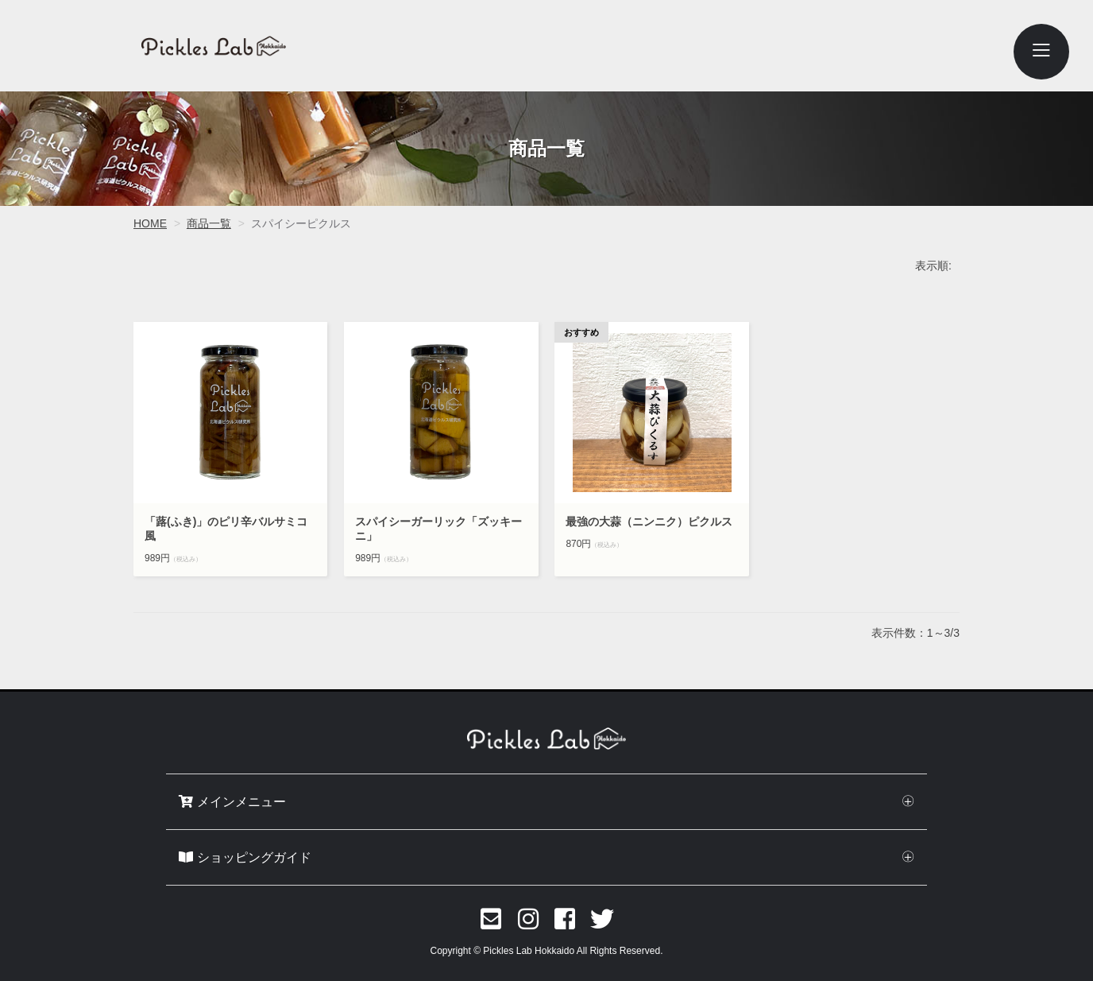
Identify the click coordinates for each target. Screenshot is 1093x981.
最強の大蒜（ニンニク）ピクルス (651, 521)
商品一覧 (209, 223)
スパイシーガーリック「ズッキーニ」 (438, 528)
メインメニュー (232, 801)
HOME (150, 223)
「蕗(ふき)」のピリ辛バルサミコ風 (226, 528)
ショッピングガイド (245, 857)
